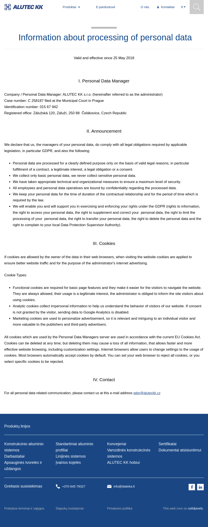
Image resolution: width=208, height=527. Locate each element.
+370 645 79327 (73, 486)
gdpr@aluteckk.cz (146, 393)
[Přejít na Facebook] (192, 487)
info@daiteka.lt (124, 486)
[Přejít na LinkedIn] (200, 487)
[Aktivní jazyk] (183, 7)
